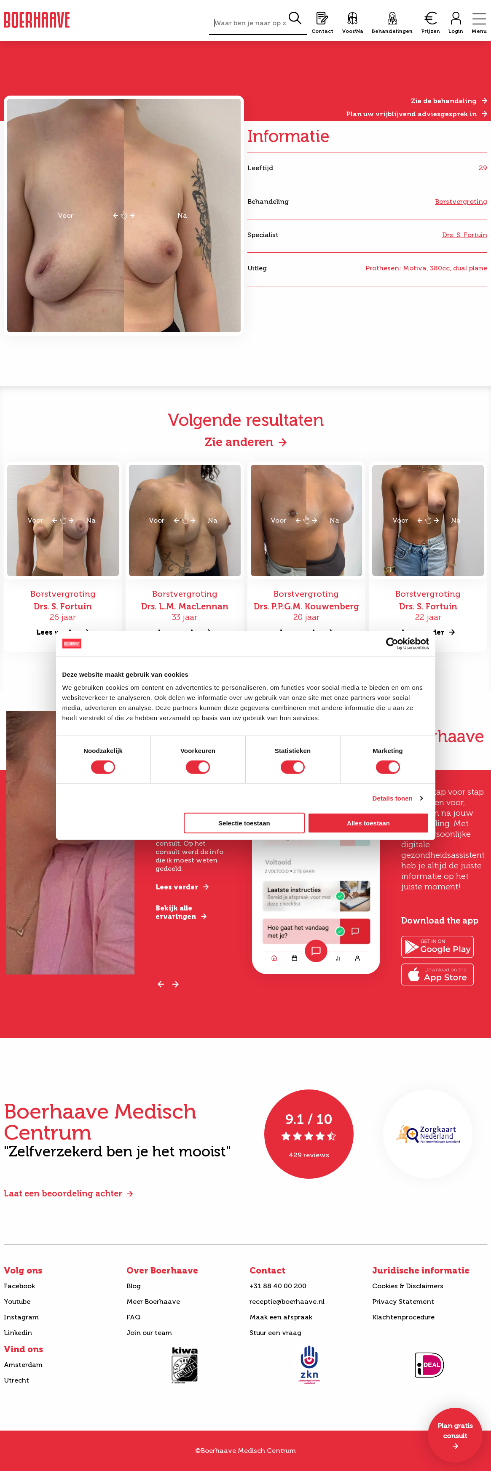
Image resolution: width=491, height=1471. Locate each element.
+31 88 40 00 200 (278, 1286)
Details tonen (393, 797)
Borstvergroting (461, 202)
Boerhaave (37, 20)
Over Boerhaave (162, 1270)
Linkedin (18, 1333)
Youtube (17, 1301)
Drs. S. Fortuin (464, 235)
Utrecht (16, 1380)
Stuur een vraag (275, 1333)
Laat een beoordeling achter (63, 1193)
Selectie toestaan (244, 823)
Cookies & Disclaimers (407, 1286)
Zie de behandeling (444, 101)
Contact (267, 1270)
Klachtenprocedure (403, 1317)
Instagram (21, 1317)
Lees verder (177, 887)
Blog (133, 1286)
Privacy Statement (403, 1301)
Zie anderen (239, 442)
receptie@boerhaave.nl (287, 1301)
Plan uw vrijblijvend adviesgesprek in (411, 114)
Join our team (149, 1333)
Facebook (19, 1286)
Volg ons (23, 1270)
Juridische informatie (421, 1270)
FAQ (133, 1317)
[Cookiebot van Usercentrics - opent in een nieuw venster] (392, 643)
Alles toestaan (368, 823)
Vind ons (23, 1349)
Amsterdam (23, 1365)
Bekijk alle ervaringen (176, 912)
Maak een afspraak (281, 1317)
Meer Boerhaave (153, 1301)
